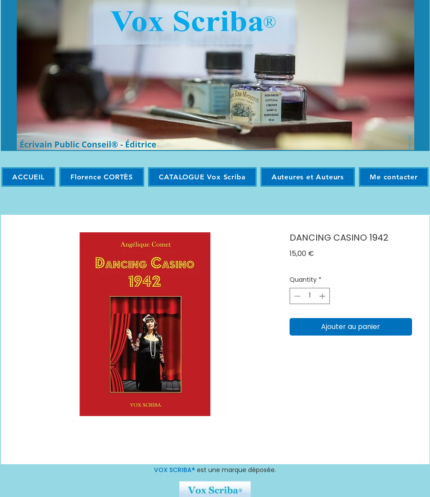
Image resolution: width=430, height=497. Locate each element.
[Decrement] (296, 296)
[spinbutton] (310, 296)
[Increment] (323, 296)
